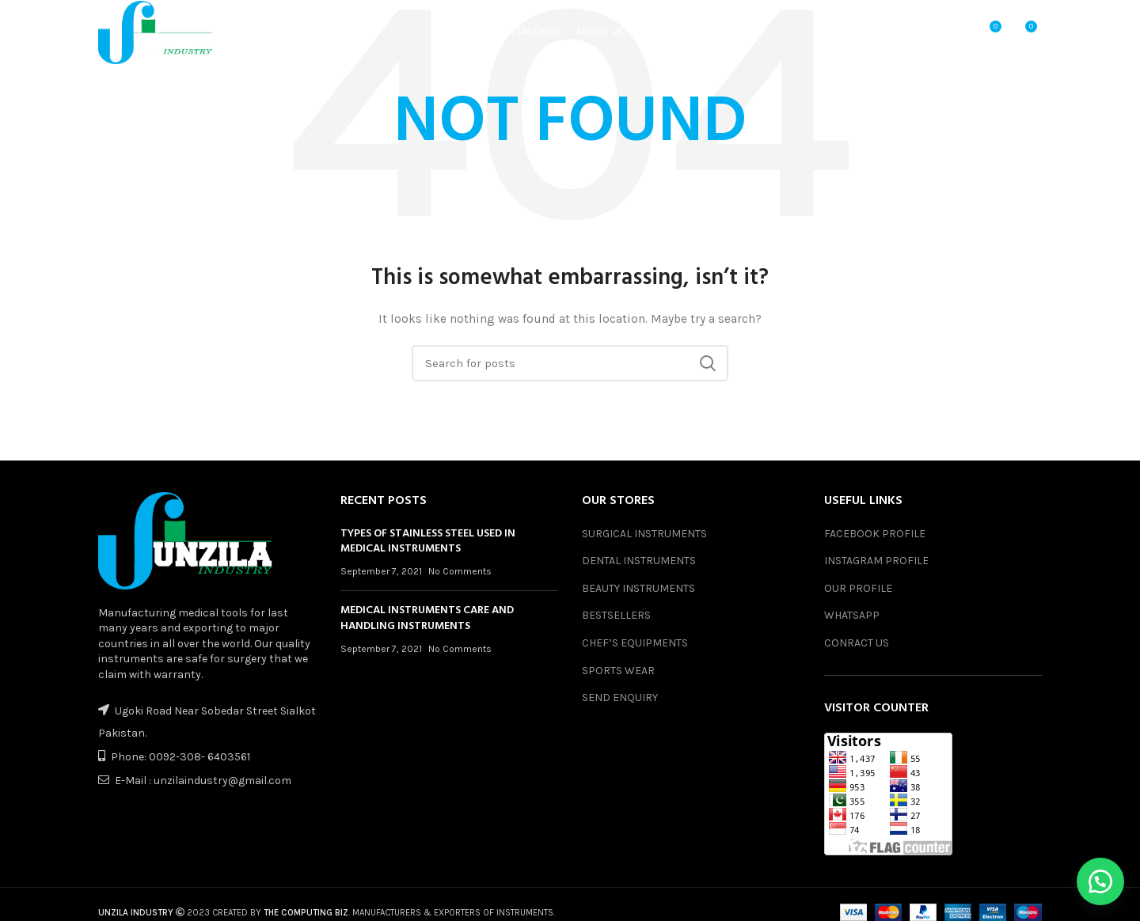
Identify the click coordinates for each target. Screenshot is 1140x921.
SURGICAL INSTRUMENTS (644, 533)
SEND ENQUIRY (620, 697)
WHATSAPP (852, 615)
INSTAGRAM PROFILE (876, 560)
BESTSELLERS (616, 615)
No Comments (460, 571)
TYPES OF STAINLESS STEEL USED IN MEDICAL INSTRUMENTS (427, 542)
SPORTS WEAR (618, 670)
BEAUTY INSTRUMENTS (638, 588)
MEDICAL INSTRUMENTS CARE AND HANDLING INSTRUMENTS (427, 618)
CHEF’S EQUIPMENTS (635, 643)
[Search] (570, 363)
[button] (1100, 881)
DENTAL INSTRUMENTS (639, 560)
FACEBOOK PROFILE (874, 533)
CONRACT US (856, 643)
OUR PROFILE (858, 588)
